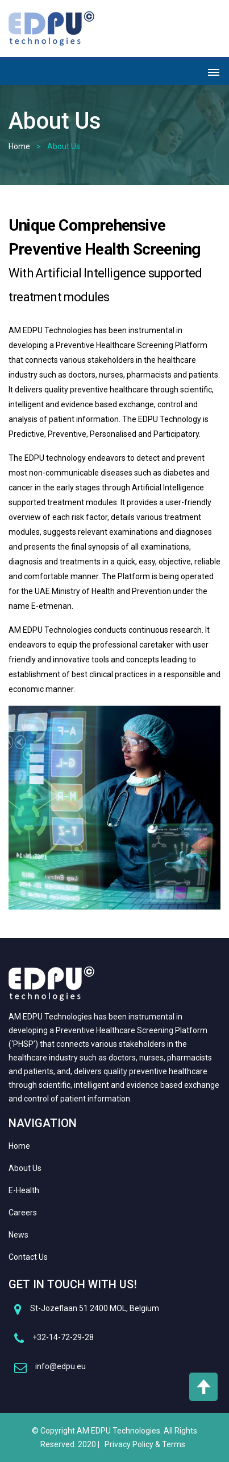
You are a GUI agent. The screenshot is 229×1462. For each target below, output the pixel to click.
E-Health (24, 1190)
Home (19, 146)
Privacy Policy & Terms (145, 1444)
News (18, 1234)
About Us (25, 1168)
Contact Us (28, 1257)
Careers (23, 1212)
